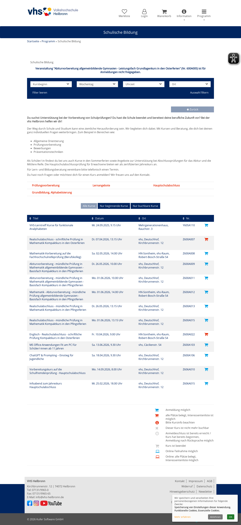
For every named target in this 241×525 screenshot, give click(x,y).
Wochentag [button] (97, 84)
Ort (142, 218)
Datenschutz (204, 486)
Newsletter (205, 491)
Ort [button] (190, 84)
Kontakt (180, 481)
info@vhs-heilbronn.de (50, 497)
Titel (34, 218)
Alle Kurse (89, 206)
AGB (209, 481)
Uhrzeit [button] (144, 84)
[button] (144, 13)
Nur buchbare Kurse (145, 206)
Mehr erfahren (182, 516)
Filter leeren (39, 92)
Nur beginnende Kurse (114, 206)
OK (230, 516)
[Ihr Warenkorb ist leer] (164, 13)
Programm (48, 41)
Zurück (192, 109)
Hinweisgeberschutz (182, 491)
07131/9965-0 (40, 490)
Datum (98, 218)
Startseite (33, 41)
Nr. (186, 218)
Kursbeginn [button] (51, 84)
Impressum (196, 481)
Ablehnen (215, 516)
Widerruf (186, 486)
